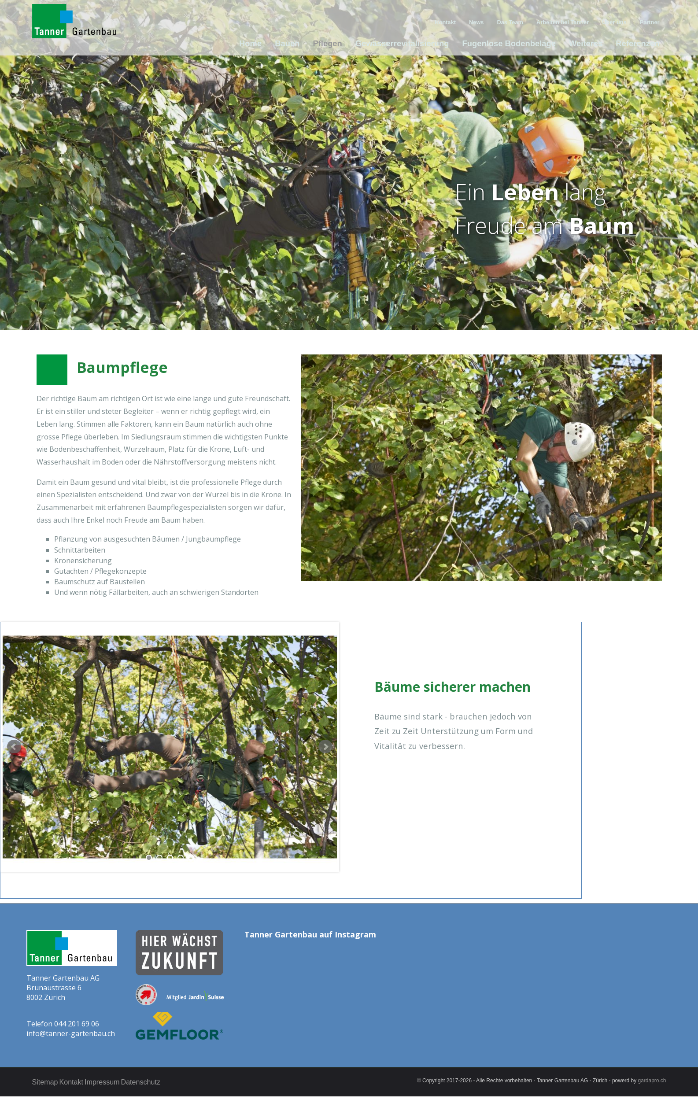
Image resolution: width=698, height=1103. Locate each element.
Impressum (117, 1082)
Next (325, 747)
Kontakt (454, 21)
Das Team (516, 21)
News (484, 21)
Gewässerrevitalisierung (415, 43)
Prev (14, 747)
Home (270, 43)
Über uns (616, 21)
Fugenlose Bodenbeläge (515, 43)
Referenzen (638, 43)
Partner (650, 21)
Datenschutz (163, 1082)
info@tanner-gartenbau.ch (70, 1033)
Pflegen (344, 43)
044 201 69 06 (76, 1024)
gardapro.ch (652, 1080)
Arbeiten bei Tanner (567, 21)
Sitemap (45, 1082)
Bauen (306, 43)
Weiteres (588, 43)
